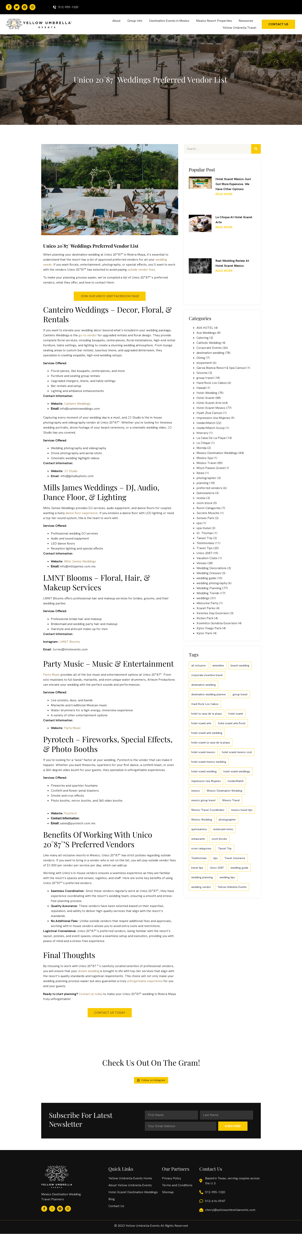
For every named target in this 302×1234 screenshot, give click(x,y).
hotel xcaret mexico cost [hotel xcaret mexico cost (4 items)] (237, 752)
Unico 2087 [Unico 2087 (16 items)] (217, 867)
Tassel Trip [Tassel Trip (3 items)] (225, 848)
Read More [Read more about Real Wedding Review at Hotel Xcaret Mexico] (224, 271)
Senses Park (205, 518)
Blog (111, 1199)
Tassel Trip (204, 538)
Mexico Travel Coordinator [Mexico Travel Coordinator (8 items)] (207, 810)
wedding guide (206, 578)
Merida (201, 448)
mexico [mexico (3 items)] (195, 790)
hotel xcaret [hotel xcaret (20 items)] (235, 713)
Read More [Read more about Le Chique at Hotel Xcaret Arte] (224, 227)
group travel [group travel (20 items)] (240, 694)
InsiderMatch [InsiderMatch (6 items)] (235, 781)
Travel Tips (204, 548)
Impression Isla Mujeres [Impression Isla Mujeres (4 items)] (206, 781)
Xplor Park (204, 633)
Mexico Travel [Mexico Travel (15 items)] (231, 800)
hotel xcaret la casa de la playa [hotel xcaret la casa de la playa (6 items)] (210, 742)
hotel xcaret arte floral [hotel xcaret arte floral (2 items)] (231, 723)
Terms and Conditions (177, 1185)
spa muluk (203, 528)
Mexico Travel (206, 463)
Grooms (202, 373)
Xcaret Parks (205, 608)
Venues (201, 563)
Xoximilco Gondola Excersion (216, 623)
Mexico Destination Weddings (217, 453)
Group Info (134, 21)
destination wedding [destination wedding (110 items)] (203, 684)
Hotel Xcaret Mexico (210, 408)
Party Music (51, 675)
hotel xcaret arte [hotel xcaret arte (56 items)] (201, 723)
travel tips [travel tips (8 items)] (197, 867)
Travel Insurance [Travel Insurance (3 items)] (234, 858)
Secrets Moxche (207, 513)
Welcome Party (207, 603)
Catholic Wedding (208, 343)
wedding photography (211, 583)
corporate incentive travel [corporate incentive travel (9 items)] (207, 675)
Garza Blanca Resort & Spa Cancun (221, 368)
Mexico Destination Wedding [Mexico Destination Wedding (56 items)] (224, 790)
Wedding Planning (208, 588)
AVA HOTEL (204, 328)
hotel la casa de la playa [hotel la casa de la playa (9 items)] (206, 713)
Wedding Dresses (208, 573)
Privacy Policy (171, 1178)
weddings (203, 598)
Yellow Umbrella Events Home (130, 1178)
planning (202, 483)
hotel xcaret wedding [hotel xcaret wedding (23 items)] (204, 771)
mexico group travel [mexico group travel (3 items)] (203, 800)
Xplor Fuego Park (208, 628)
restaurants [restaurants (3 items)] (198, 839)
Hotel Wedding (206, 393)
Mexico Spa (204, 458)
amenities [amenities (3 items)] (218, 665)
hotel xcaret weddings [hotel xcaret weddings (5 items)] (236, 771)
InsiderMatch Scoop (210, 428)
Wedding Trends (207, 593)
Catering (202, 338)
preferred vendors (209, 488)
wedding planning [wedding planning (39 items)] (202, 877)
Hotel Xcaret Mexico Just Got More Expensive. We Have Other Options (233, 184)
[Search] (256, 149)
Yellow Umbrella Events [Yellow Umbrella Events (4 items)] (232, 887)
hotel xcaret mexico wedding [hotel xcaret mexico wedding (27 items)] (208, 761)
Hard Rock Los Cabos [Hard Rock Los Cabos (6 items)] (204, 704)
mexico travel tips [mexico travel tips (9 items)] (242, 810)
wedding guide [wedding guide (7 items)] (239, 867)
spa (199, 523)
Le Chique (203, 443)
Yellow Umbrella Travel (239, 28)
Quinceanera (205, 493)
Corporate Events (209, 348)
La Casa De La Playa (211, 438)
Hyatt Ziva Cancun (209, 413)
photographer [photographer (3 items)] (227, 819)
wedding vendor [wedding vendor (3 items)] (201, 887)
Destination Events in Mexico (169, 21)
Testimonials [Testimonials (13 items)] (199, 858)
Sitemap (168, 1192)
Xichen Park (204, 618)
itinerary (202, 433)
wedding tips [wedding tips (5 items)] (227, 877)
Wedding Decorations (211, 568)
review (201, 498)
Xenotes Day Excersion (212, 613)
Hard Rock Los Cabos (211, 383)
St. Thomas (204, 533)
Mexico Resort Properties (214, 21)
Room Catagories (208, 508)
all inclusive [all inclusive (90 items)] (198, 665)
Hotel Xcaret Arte (208, 403)
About (116, 21)
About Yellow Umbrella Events (130, 1185)
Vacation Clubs (206, 558)
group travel (205, 378)
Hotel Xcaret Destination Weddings (133, 1192)
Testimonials (205, 543)
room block (204, 503)
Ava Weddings (206, 333)
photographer (206, 478)
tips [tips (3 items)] (215, 858)
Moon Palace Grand (210, 468)
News (200, 473)
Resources (246, 21)
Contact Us (116, 1206)
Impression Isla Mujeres (213, 418)
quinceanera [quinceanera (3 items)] (198, 829)
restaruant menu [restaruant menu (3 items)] (223, 829)
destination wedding (210, 353)
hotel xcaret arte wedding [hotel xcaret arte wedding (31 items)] (206, 733)
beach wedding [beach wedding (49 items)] (240, 665)
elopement (204, 363)
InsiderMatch (205, 423)
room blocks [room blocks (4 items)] (219, 839)
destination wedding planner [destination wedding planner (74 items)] (208, 694)
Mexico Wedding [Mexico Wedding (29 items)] (201, 819)
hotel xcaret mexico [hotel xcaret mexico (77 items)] (203, 752)
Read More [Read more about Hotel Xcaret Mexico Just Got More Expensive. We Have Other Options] (224, 194)
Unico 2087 (204, 553)
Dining (200, 358)
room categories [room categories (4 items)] (201, 848)
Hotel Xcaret (205, 398)
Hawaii (201, 388)
